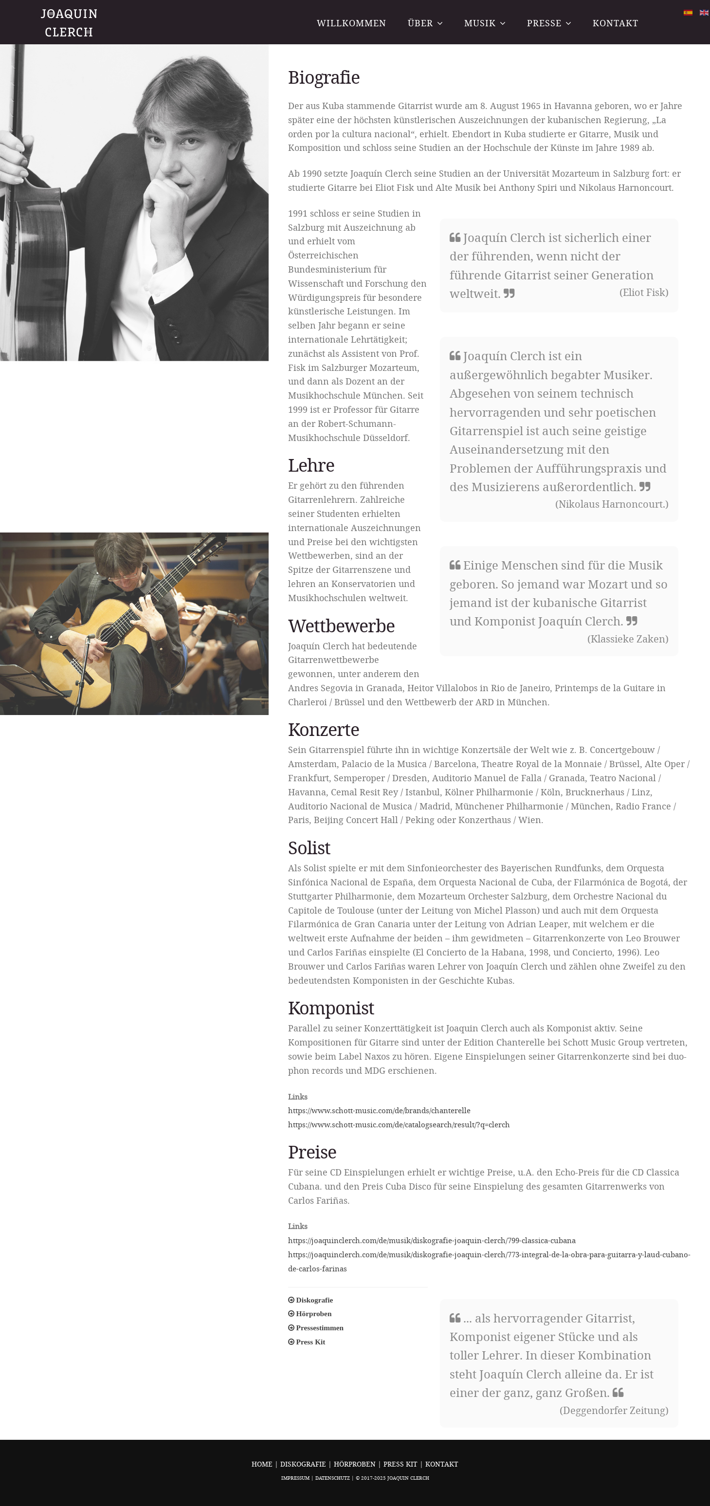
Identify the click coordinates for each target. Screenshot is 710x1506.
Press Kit (401, 1464)
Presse (544, 23)
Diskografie (304, 1464)
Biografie (324, 77)
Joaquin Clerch (69, 23)
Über (420, 23)
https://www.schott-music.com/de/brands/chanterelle (379, 1110)
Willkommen (351, 23)
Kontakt (615, 23)
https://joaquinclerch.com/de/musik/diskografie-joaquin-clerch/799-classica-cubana (432, 1240)
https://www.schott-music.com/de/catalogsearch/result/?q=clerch (399, 1124)
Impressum (295, 1478)
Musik (480, 23)
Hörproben (356, 1464)
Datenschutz (332, 1478)
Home (262, 1464)
